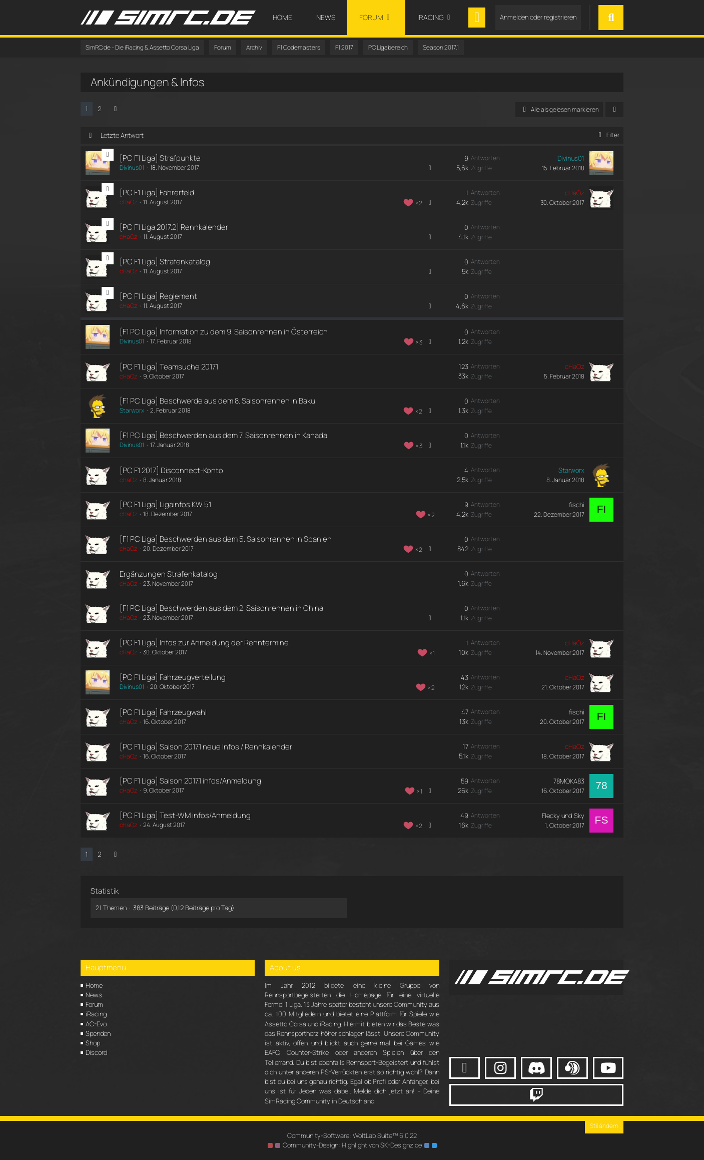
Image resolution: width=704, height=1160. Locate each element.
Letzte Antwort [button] (122, 135)
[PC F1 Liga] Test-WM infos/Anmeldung (185, 815)
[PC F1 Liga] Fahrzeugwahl (163, 712)
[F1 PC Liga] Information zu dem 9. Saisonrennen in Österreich (224, 331)
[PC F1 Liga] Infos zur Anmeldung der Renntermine (204, 642)
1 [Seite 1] (87, 108)
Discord (96, 1052)
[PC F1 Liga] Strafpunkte (160, 158)
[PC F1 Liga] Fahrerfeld (157, 192)
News (94, 994)
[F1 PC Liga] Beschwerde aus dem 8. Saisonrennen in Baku (217, 401)
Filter (607, 135)
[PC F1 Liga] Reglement (158, 296)
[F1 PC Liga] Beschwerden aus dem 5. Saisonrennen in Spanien (226, 539)
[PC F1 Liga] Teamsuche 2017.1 (169, 366)
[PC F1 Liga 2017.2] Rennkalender (174, 227)
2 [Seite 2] (100, 108)
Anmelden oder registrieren (538, 17)
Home (94, 985)
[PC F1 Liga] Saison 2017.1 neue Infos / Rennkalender (206, 746)
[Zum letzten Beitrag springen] (601, 163)
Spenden (98, 1033)
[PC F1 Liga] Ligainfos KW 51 (165, 504)
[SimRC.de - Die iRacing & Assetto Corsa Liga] (168, 17)
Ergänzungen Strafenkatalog (169, 574)
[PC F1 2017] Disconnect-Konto (171, 470)
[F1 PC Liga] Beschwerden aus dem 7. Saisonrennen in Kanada (223, 435)
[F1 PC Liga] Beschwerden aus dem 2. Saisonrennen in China (221, 608)
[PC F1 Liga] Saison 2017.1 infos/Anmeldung (190, 781)
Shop (93, 1042)
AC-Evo (96, 1023)
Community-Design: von (352, 1144)
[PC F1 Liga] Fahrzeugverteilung (173, 677)
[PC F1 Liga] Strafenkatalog (165, 261)
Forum (94, 1004)
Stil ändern (604, 1125)
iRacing (96, 1013)
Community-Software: (352, 1135)
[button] (614, 109)
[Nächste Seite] (116, 109)
